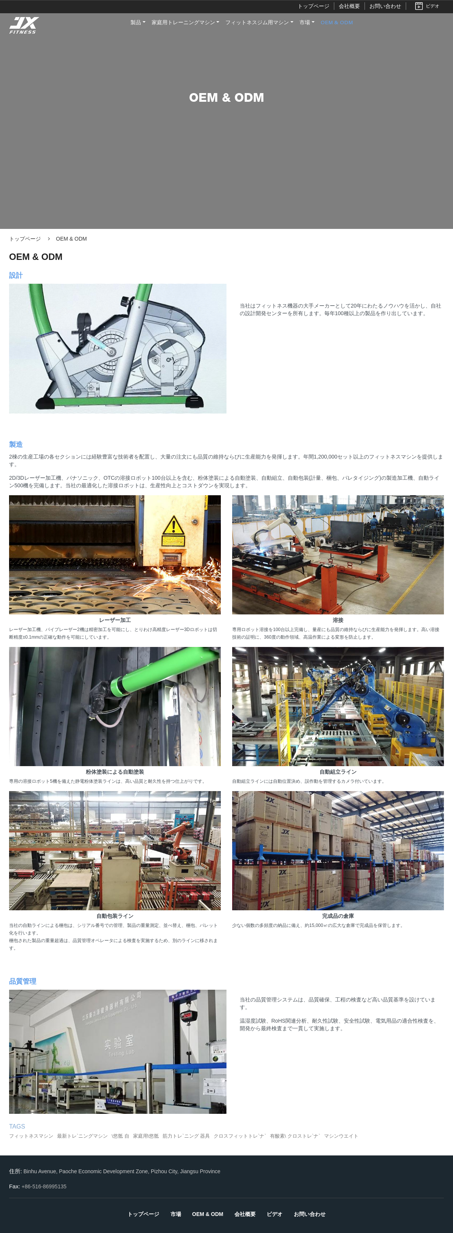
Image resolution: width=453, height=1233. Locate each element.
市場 (176, 1214)
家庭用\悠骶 (146, 1136)
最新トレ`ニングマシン (82, 1136)
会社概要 (349, 6)
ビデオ (432, 6)
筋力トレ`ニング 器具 (186, 1136)
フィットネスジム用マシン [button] (257, 23)
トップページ (313, 6)
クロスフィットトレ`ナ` (240, 1136)
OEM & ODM (337, 23)
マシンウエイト (341, 1136)
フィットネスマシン (31, 1136)
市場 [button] (304, 23)
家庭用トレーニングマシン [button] (183, 23)
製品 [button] (135, 23)
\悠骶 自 (120, 1136)
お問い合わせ (385, 6)
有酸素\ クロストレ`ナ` (295, 1136)
